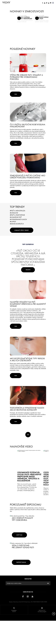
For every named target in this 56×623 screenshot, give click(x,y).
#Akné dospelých (17, 226)
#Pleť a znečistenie (17, 217)
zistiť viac (20, 537)
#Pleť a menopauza (17, 212)
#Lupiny (13, 223)
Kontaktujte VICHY (14, 612)
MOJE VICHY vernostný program (42, 612)
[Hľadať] (42, 2)
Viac (16, 94)
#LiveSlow (14, 215)
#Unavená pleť (16, 219)
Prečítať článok (22, 564)
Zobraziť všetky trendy (22, 232)
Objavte (28, 272)
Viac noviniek (28, 440)
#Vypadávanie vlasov (18, 221)
